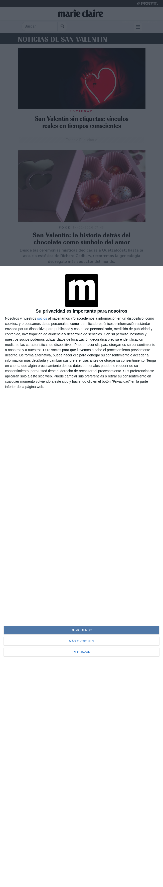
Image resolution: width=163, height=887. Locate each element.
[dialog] (81, 576)
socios (42, 318)
